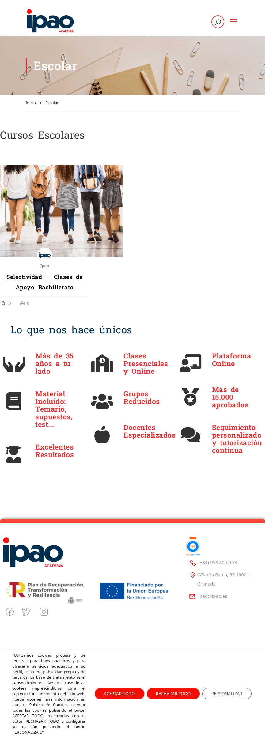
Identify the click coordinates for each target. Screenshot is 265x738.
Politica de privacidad (123, 661)
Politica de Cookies (120, 683)
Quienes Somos (29, 661)
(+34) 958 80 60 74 (213, 562)
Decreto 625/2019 (119, 704)
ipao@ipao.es (208, 596)
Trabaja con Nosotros (35, 693)
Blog (17, 672)
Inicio (31, 102)
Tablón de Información (124, 693)
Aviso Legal (112, 672)
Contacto (22, 683)
